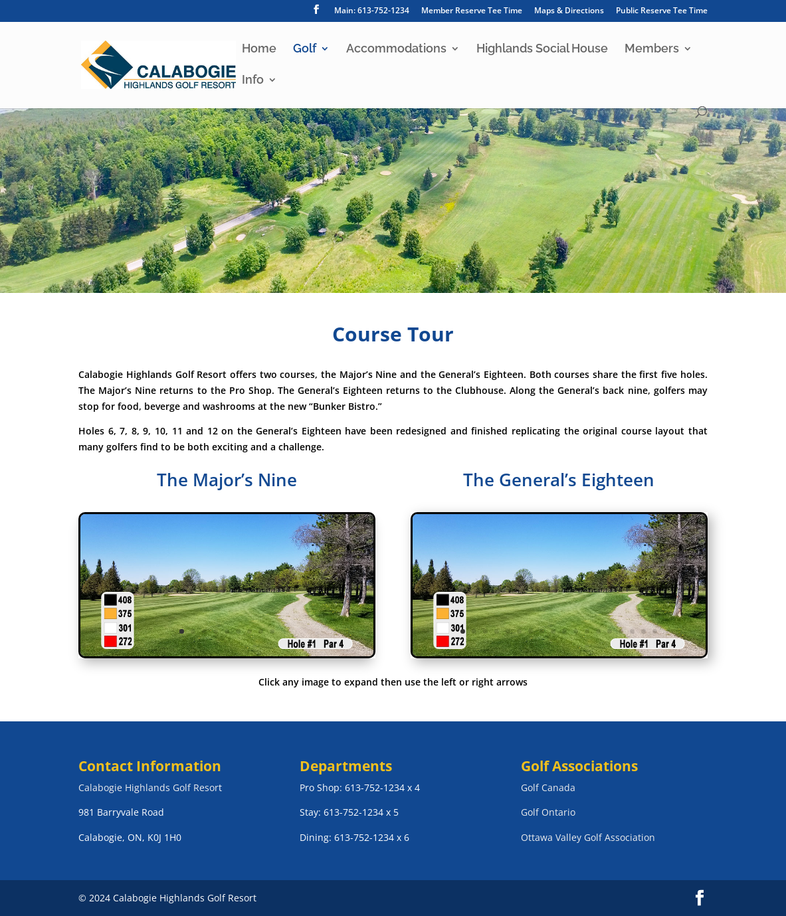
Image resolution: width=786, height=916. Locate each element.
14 (609, 631)
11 (575, 631)
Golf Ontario (548, 812)
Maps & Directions (569, 11)
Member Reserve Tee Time (471, 11)
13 (598, 631)
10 (564, 631)
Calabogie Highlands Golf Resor (148, 787)
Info (253, 80)
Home (259, 49)
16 (632, 631)
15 (621, 631)
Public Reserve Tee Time (662, 11)
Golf (304, 49)
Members (652, 49)
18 (654, 631)
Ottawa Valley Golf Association (588, 837)
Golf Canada (548, 787)
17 (643, 631)
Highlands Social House (542, 49)
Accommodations (396, 49)
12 (587, 631)
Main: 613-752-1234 (371, 11)
